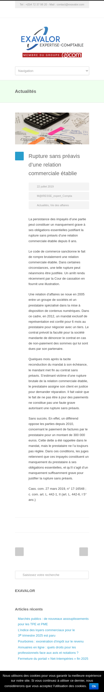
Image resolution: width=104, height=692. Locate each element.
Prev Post (19, 551)
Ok (94, 686)
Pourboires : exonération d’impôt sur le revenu (51, 641)
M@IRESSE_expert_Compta (54, 195)
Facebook (45, 525)
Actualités (43, 205)
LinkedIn (64, 525)
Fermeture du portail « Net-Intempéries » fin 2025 (53, 658)
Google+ (52, 13)
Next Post (83, 551)
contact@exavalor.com (70, 4)
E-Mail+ (84, 525)
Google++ (74, 525)
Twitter (55, 525)
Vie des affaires (59, 205)
